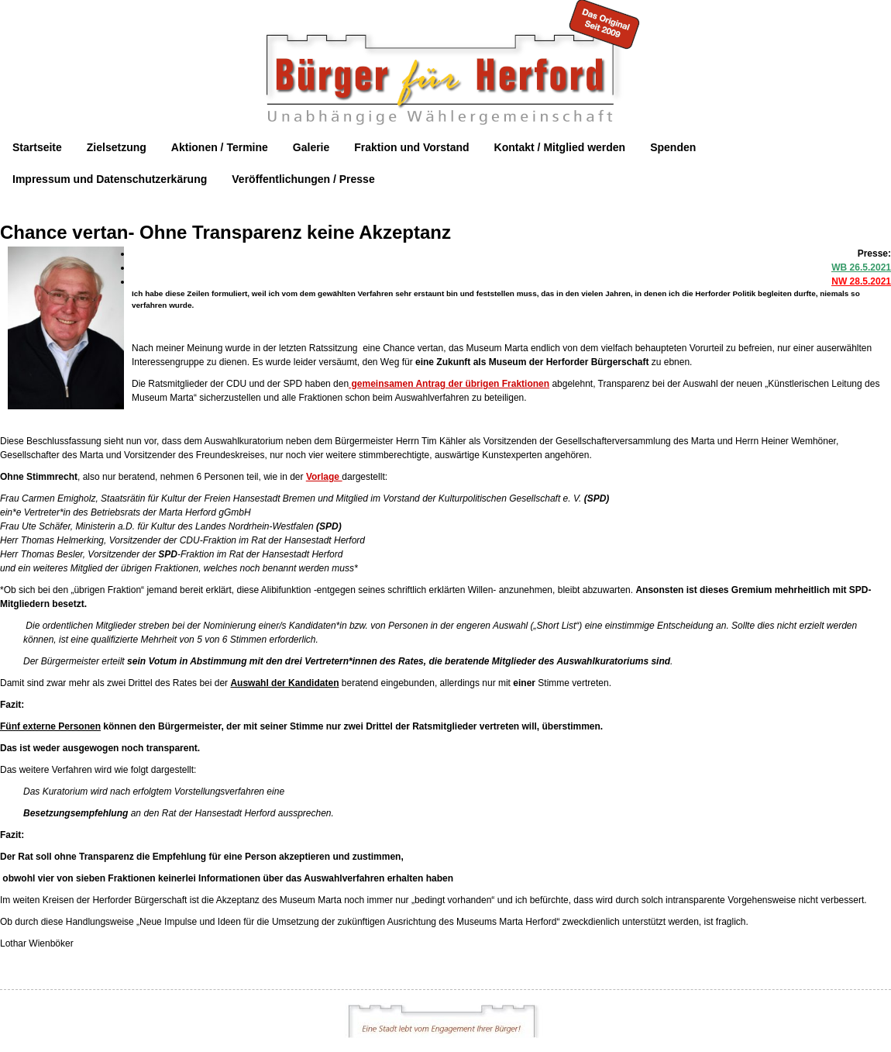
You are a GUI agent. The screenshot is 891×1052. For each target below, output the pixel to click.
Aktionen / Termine (219, 147)
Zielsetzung (116, 147)
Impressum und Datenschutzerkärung (109, 179)
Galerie (311, 147)
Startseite (37, 147)
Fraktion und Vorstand (411, 147)
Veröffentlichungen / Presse (303, 179)
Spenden (673, 147)
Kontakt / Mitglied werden (560, 147)
